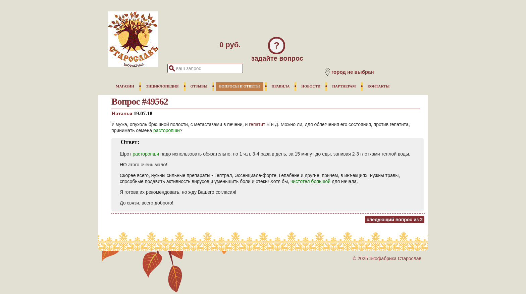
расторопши (166, 130)
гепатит (257, 124)
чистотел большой (310, 181)
